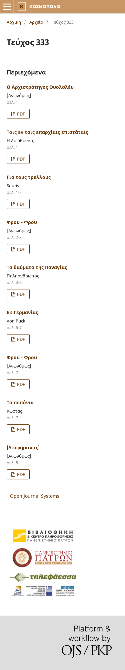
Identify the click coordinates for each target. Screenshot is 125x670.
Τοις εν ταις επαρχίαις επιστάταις (47, 132)
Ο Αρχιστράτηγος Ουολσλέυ (40, 87)
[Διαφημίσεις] (23, 447)
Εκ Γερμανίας (22, 312)
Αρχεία (36, 22)
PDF (20, 114)
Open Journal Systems (34, 496)
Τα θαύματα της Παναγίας (37, 267)
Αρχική (14, 22)
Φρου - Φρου (22, 222)
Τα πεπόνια (20, 402)
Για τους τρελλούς (29, 177)
